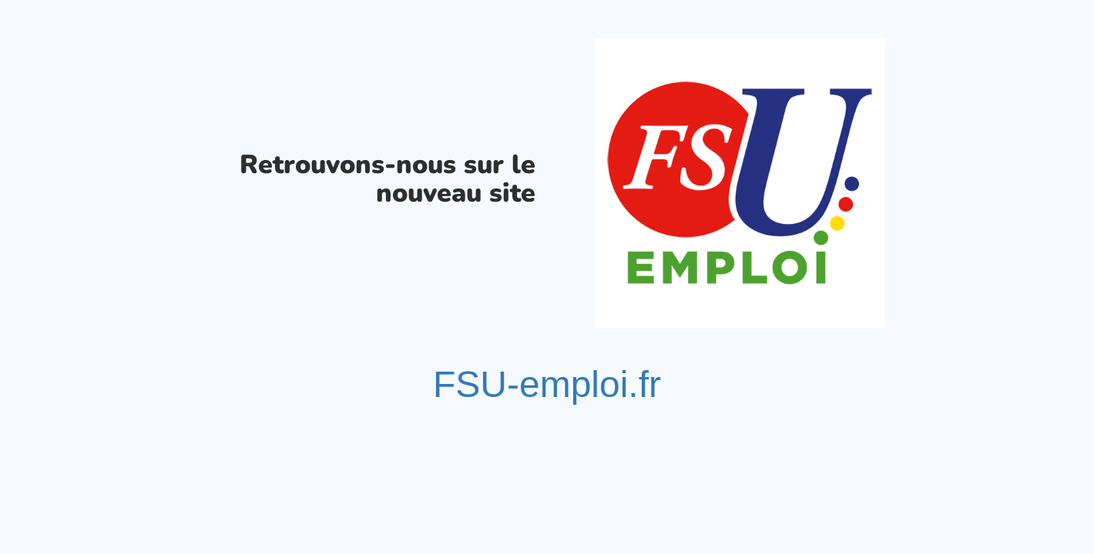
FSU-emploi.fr (547, 384)
